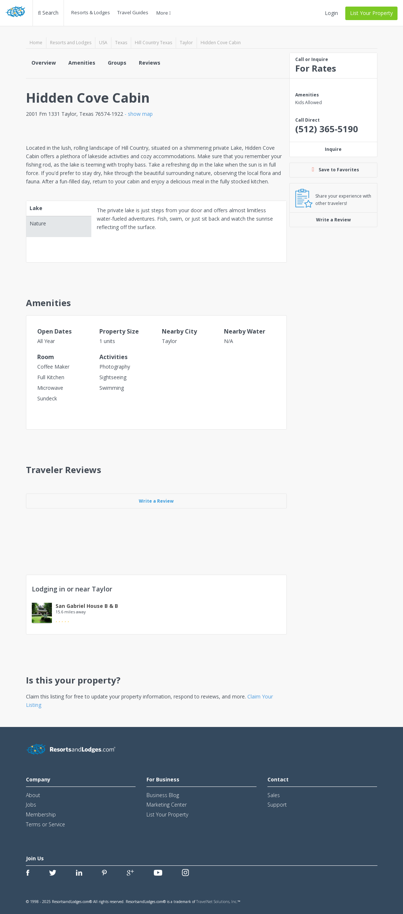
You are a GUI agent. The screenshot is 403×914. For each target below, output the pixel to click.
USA (103, 42)
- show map (139, 113)
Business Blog (163, 795)
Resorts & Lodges (90, 12)
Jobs (31, 804)
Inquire (333, 149)
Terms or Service (45, 824)
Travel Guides (132, 12)
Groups (117, 62)
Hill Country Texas (153, 42)
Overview (43, 62)
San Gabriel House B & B (87, 605)
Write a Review (333, 220)
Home (36, 42)
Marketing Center (167, 804)
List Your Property (371, 12)
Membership (41, 814)
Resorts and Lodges (70, 42)
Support (277, 804)
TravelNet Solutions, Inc (216, 901)
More (163, 12)
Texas (121, 42)
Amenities (81, 62)
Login (331, 12)
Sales (273, 795)
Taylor (186, 42)
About (33, 795)
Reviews (149, 62)
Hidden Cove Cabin (221, 42)
